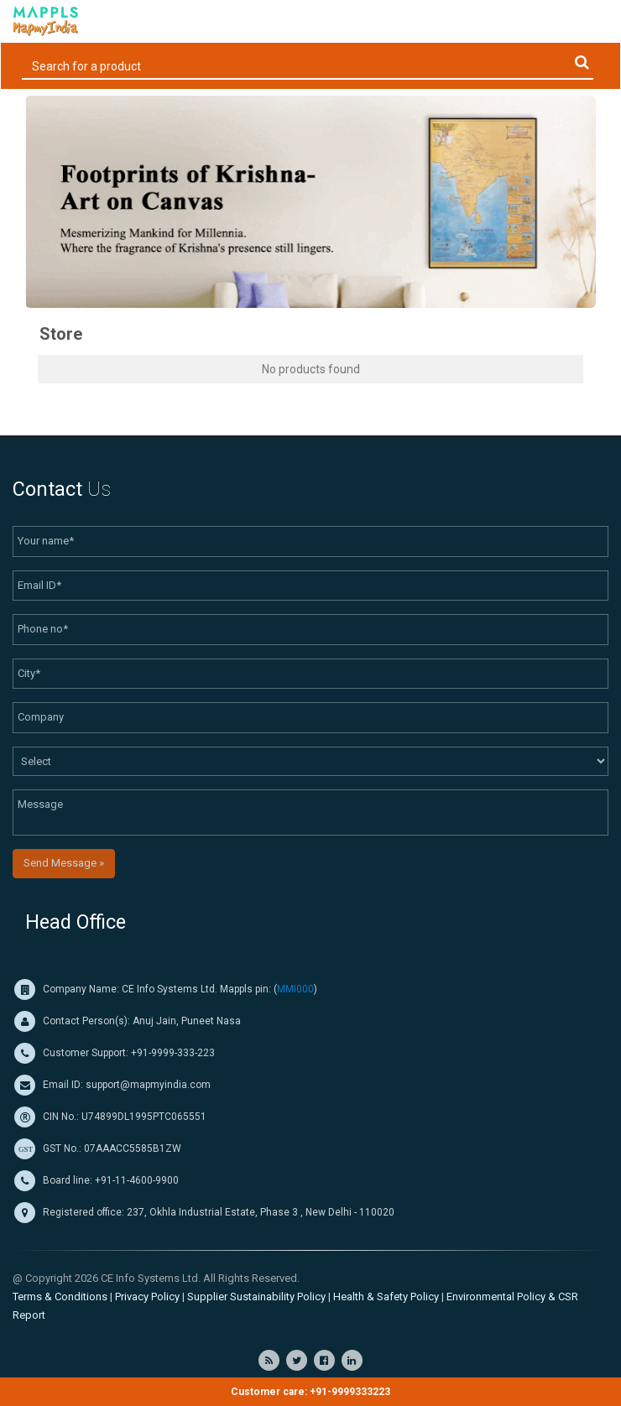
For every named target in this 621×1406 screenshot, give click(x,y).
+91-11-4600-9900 (135, 1180)
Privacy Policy (147, 1296)
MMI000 (295, 989)
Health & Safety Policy (386, 1296)
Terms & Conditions (60, 1296)
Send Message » (63, 863)
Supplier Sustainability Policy (256, 1296)
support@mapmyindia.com (148, 1085)
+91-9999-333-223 (173, 1053)
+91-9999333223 (350, 1392)
